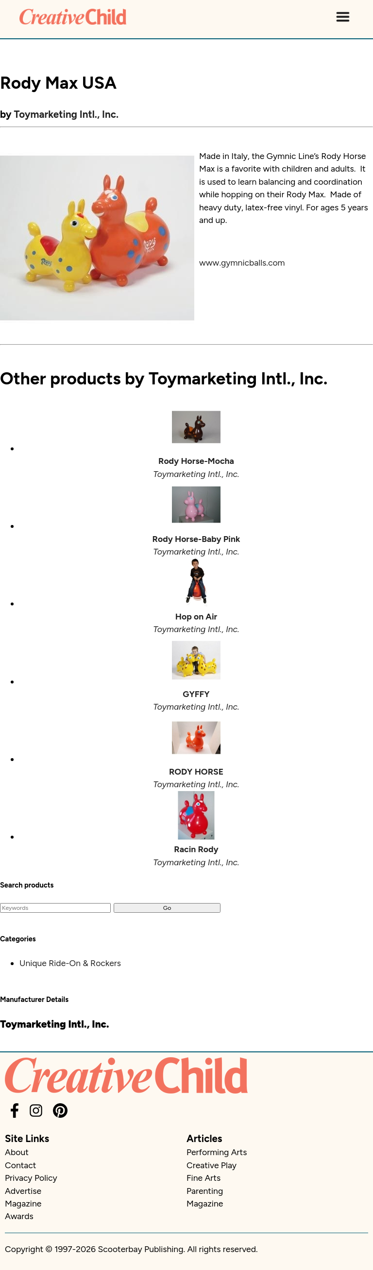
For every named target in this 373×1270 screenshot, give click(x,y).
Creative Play (211, 1165)
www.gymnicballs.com (242, 262)
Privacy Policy (31, 1178)
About (17, 1152)
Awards (19, 1216)
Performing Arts (216, 1152)
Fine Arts (203, 1178)
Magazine (23, 1203)
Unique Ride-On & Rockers (70, 963)
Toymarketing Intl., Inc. (66, 114)
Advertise (23, 1191)
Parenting (204, 1191)
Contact (20, 1165)
